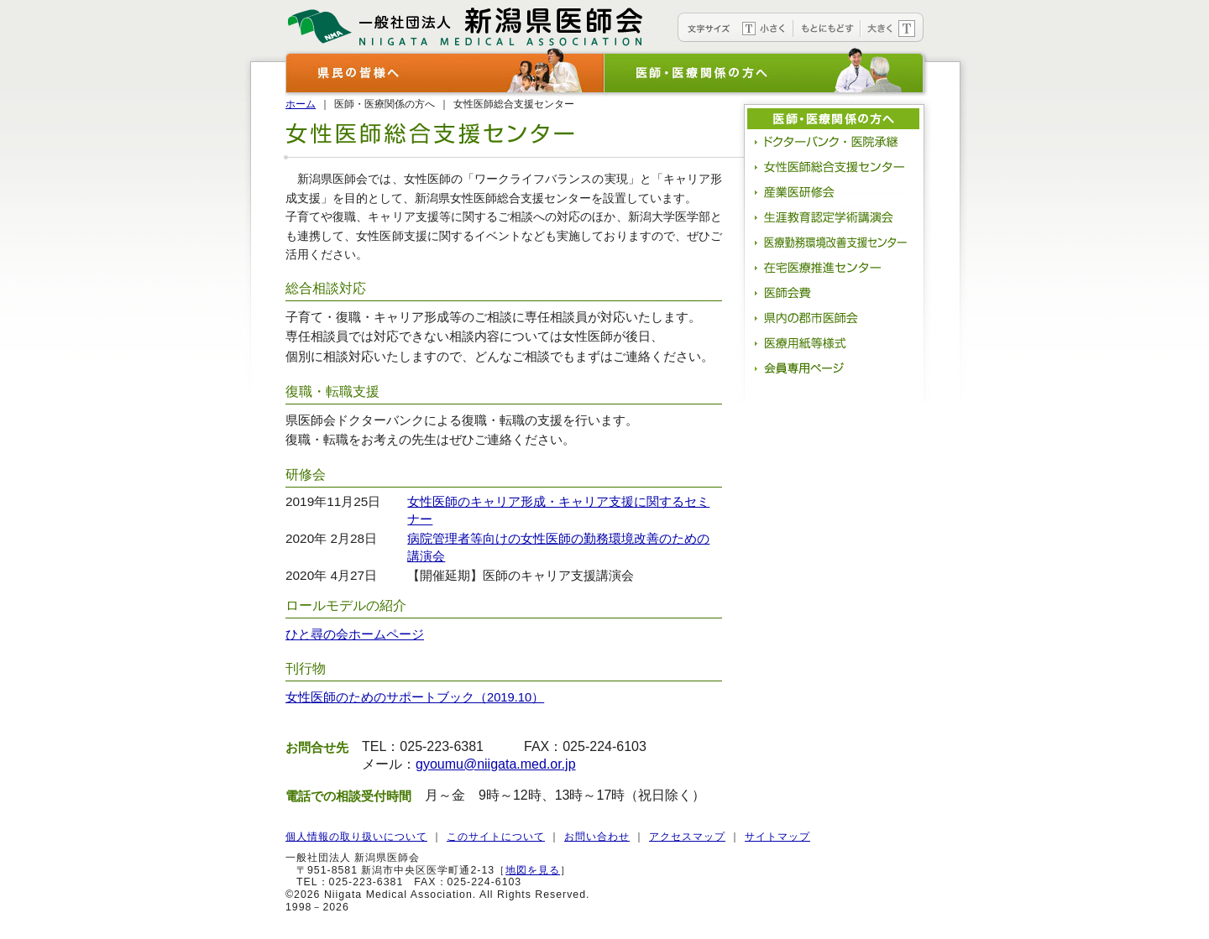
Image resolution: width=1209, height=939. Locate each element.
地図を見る (532, 870)
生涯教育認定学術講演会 (835, 217)
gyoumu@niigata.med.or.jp (496, 764)
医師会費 (835, 292)
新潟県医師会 (465, 23)
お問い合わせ (597, 836)
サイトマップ (777, 836)
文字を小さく (763, 27)
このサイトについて (496, 836)
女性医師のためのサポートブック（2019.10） (414, 697)
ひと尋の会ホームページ (354, 634)
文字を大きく (892, 27)
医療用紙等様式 (835, 343)
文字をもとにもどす (827, 27)
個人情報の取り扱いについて (356, 836)
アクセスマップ (687, 836)
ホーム (300, 104)
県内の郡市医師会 (835, 318)
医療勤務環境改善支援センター (835, 242)
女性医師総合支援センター (835, 167)
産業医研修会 (835, 192)
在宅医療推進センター (835, 267)
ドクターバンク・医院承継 (835, 141)
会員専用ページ (835, 368)
